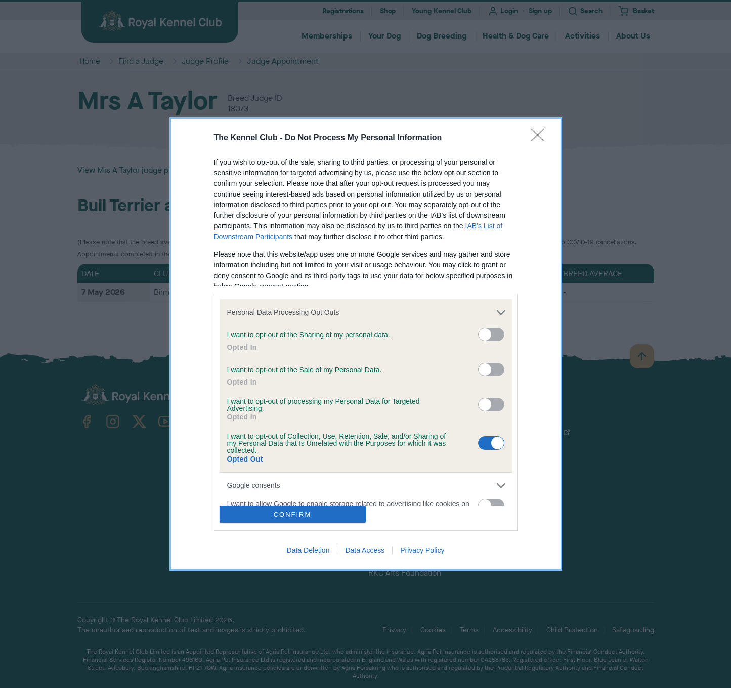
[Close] (540, 138)
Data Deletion (308, 550)
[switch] (491, 334)
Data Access (364, 550)
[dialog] (366, 344)
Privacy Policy (422, 550)
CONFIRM (293, 514)
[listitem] (365, 312)
